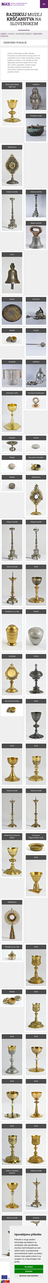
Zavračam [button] (28, 1271)
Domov (4, 34)
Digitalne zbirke (24, 34)
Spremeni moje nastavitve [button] (28, 1276)
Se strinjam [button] (29, 1267)
